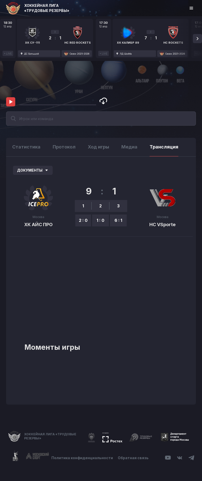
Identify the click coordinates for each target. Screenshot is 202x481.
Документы (33, 170)
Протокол (64, 147)
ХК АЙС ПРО (38, 224)
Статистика (26, 147)
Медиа (129, 147)
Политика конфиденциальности (82, 458)
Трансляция (164, 147)
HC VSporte (162, 224)
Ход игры (98, 147)
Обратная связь (133, 458)
